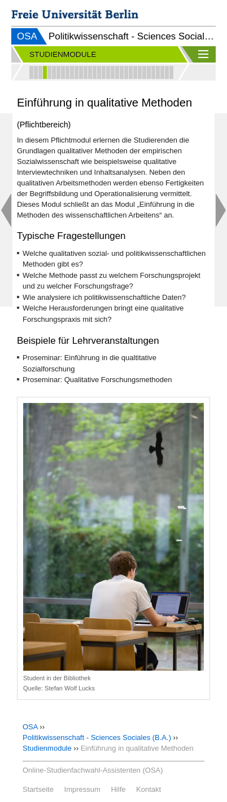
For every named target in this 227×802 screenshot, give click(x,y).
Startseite (38, 789)
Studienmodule (47, 748)
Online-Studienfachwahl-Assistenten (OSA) (93, 770)
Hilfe (118, 789)
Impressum (82, 789)
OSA (27, 36)
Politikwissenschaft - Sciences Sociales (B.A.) (97, 737)
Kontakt (148, 789)
